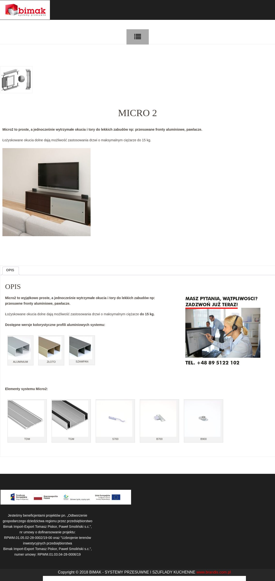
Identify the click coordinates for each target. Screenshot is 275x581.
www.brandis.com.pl (213, 572)
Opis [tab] (10, 270)
